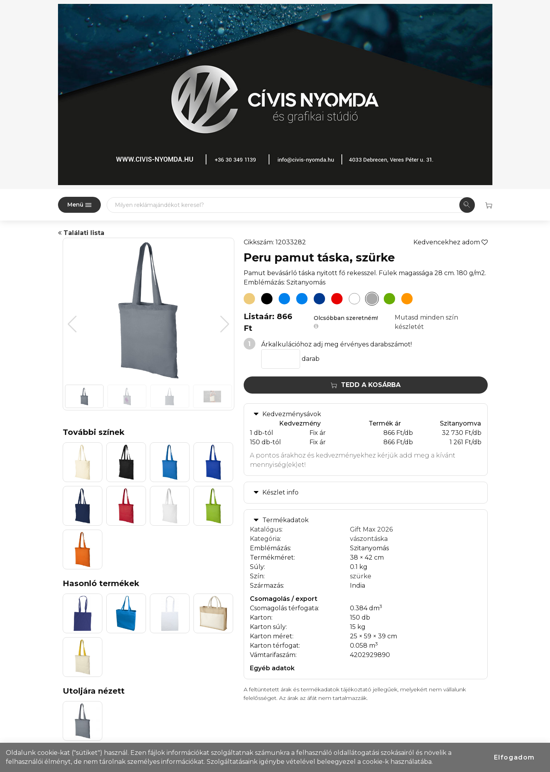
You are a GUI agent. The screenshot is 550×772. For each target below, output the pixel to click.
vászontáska (369, 538)
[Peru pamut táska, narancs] (407, 299)
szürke (360, 576)
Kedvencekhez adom (450, 242)
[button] (225, 324)
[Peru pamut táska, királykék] (302, 299)
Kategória (265, 538)
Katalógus (265, 529)
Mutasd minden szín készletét (426, 322)
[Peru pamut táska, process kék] (284, 299)
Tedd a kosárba (366, 385)
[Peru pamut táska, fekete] (267, 299)
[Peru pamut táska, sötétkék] (319, 299)
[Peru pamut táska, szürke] (372, 299)
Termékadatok (285, 520)
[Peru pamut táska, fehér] (354, 299)
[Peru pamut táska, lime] (389, 299)
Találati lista (81, 233)
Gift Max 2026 (371, 529)
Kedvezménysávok (291, 414)
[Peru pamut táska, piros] (337, 299)
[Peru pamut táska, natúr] (249, 299)
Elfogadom (514, 757)
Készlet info (280, 492)
